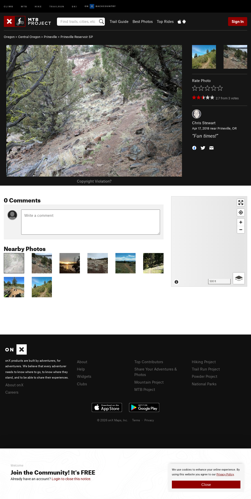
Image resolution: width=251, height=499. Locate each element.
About (82, 361)
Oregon (9, 37)
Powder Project (204, 376)
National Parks (204, 384)
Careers (11, 392)
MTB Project (144, 389)
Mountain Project (149, 382)
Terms (136, 420)
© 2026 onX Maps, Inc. (112, 420)
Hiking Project (204, 361)
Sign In (238, 21)
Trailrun (56, 6)
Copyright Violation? (94, 181)
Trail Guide (119, 21)
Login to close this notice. (71, 479)
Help (81, 369)
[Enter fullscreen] (240, 202)
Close (206, 484)
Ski (74, 6)
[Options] (238, 278)
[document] (206, 477)
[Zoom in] (240, 222)
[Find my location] (240, 212)
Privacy (149, 420)
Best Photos (143, 21)
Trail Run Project (206, 369)
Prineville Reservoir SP (76, 37)
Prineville (50, 37)
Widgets (84, 376)
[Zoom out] (240, 229)
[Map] (209, 241)
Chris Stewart (203, 122)
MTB (24, 6)
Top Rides (165, 21)
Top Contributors (148, 361)
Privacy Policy (225, 474)
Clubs (82, 384)
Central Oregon (29, 37)
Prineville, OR (227, 128)
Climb (8, 6)
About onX (14, 385)
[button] (194, 147)
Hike (38, 6)
